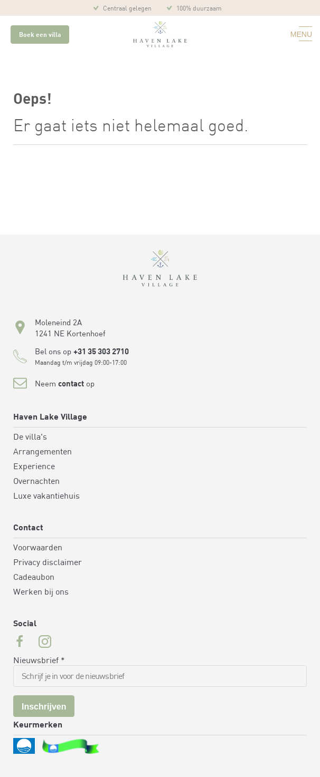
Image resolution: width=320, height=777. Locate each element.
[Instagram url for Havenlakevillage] (45, 643)
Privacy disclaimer (47, 563)
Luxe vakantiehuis (46, 496)
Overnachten (36, 482)
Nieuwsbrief (39, 661)
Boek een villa (40, 35)
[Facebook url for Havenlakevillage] (19, 643)
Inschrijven (44, 706)
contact (71, 384)
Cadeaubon (33, 578)
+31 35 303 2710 (101, 352)
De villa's (30, 437)
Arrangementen (42, 452)
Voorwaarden (37, 548)
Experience (34, 467)
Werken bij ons (41, 592)
